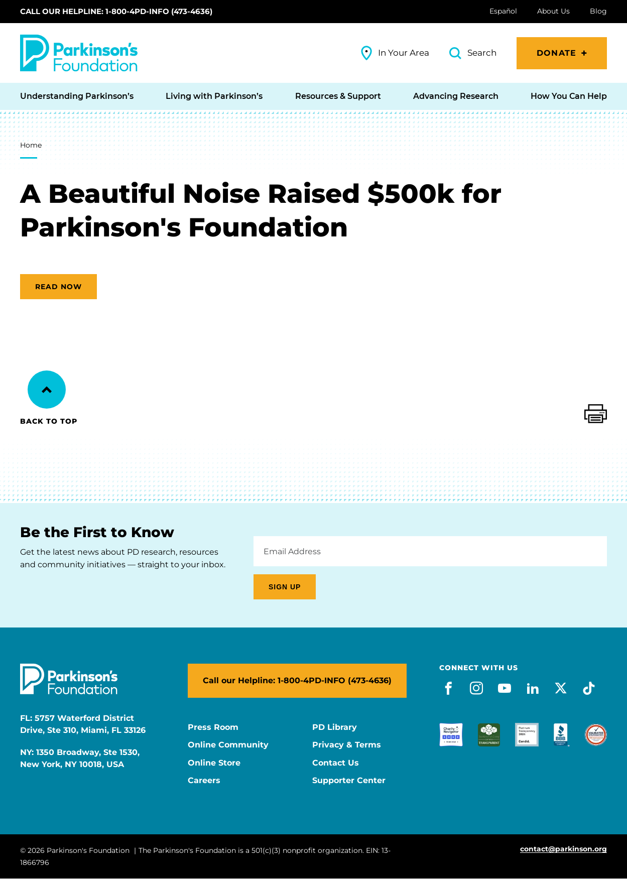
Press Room (213, 727)
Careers (204, 780)
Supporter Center (349, 780)
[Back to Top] (47, 389)
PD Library (334, 727)
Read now (58, 286)
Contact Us (335, 763)
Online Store (214, 763)
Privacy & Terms (346, 744)
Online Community (228, 744)
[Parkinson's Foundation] (79, 53)
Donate (556, 53)
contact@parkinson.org (563, 849)
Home (31, 145)
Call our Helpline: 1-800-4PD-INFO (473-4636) (116, 11)
